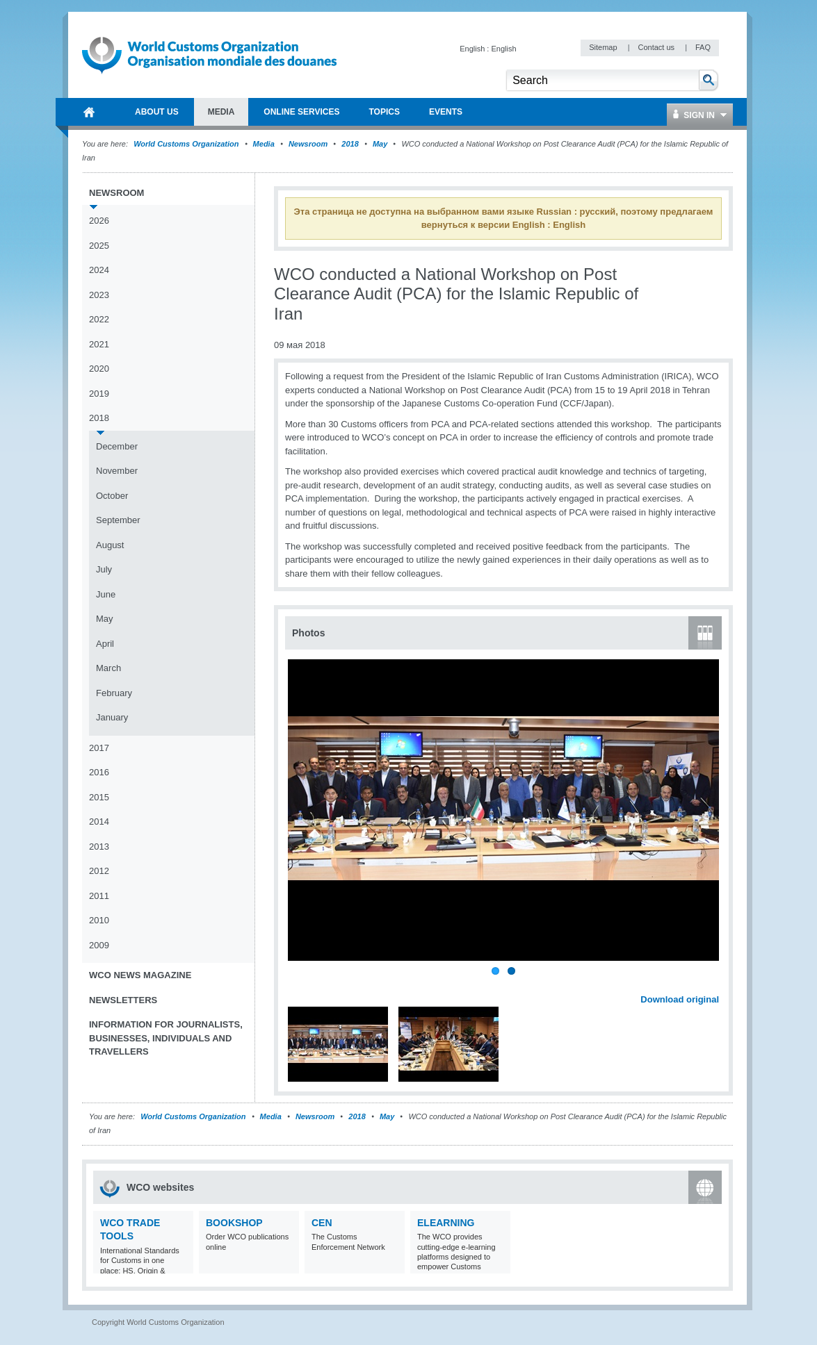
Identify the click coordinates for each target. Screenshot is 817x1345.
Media (264, 144)
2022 (99, 319)
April (105, 643)
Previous (300, 984)
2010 (99, 920)
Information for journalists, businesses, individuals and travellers (166, 1038)
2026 (99, 220)
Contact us (657, 47)
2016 (99, 772)
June (105, 594)
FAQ (703, 47)
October (112, 495)
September (118, 520)
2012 (99, 871)
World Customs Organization (187, 144)
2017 (99, 748)
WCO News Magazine (140, 975)
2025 (99, 245)
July (104, 569)
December (117, 446)
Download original (679, 999)
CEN (322, 1222)
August (110, 545)
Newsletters (123, 1000)
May (380, 144)
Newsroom (308, 144)
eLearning (445, 1222)
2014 (99, 821)
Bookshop (234, 1222)
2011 (99, 896)
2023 (99, 295)
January (112, 717)
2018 (349, 144)
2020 (99, 368)
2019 (99, 393)
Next (716, 984)
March (108, 668)
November (117, 470)
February (114, 693)
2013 (99, 846)
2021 (99, 344)
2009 (99, 945)
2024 (99, 270)
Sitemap (604, 47)
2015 (99, 797)
